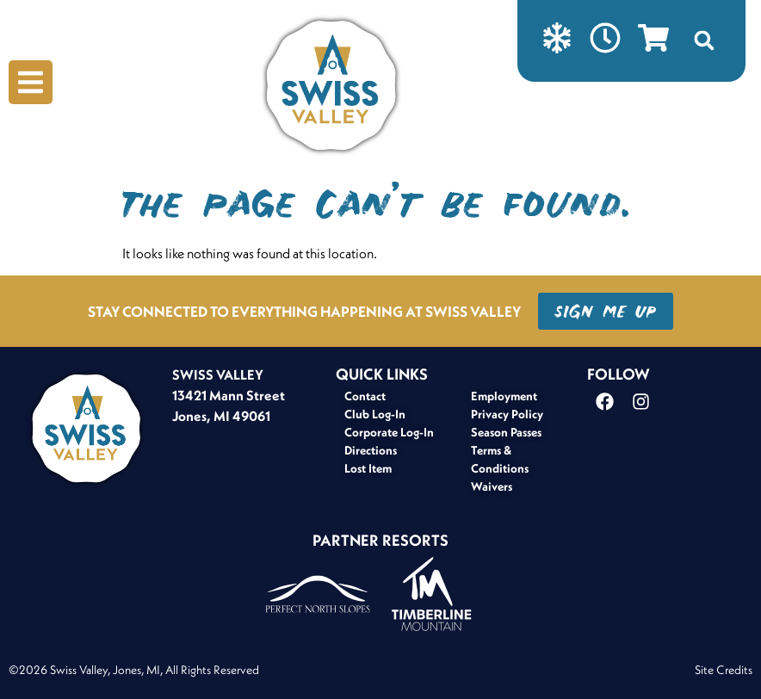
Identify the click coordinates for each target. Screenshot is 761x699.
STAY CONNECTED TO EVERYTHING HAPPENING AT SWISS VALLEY (304, 311)
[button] (704, 40)
